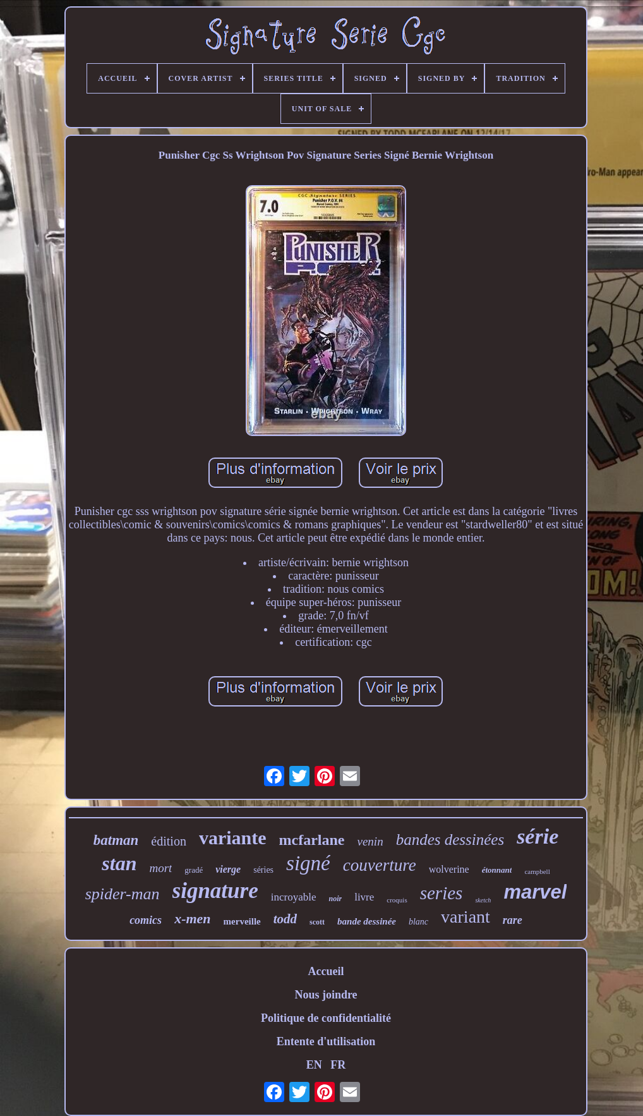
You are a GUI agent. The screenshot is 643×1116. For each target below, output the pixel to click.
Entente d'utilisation (326, 1041)
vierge (228, 869)
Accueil (326, 971)
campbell (537, 871)
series (441, 893)
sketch (483, 900)
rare (512, 920)
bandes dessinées (450, 839)
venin (370, 841)
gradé (193, 870)
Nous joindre (325, 994)
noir (335, 898)
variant (465, 916)
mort (160, 868)
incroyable (293, 897)
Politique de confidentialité (326, 1018)
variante (233, 837)
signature (215, 890)
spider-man (122, 894)
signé (308, 863)
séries (263, 870)
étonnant (497, 870)
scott (317, 922)
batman (116, 840)
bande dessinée (366, 921)
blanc (418, 921)
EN (314, 1064)
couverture (379, 865)
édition (168, 841)
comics (145, 920)
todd (285, 918)
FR (338, 1064)
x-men (192, 918)
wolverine (449, 869)
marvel (535, 892)
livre (364, 897)
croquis (397, 900)
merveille (242, 921)
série (537, 836)
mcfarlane (312, 840)
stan (119, 863)
